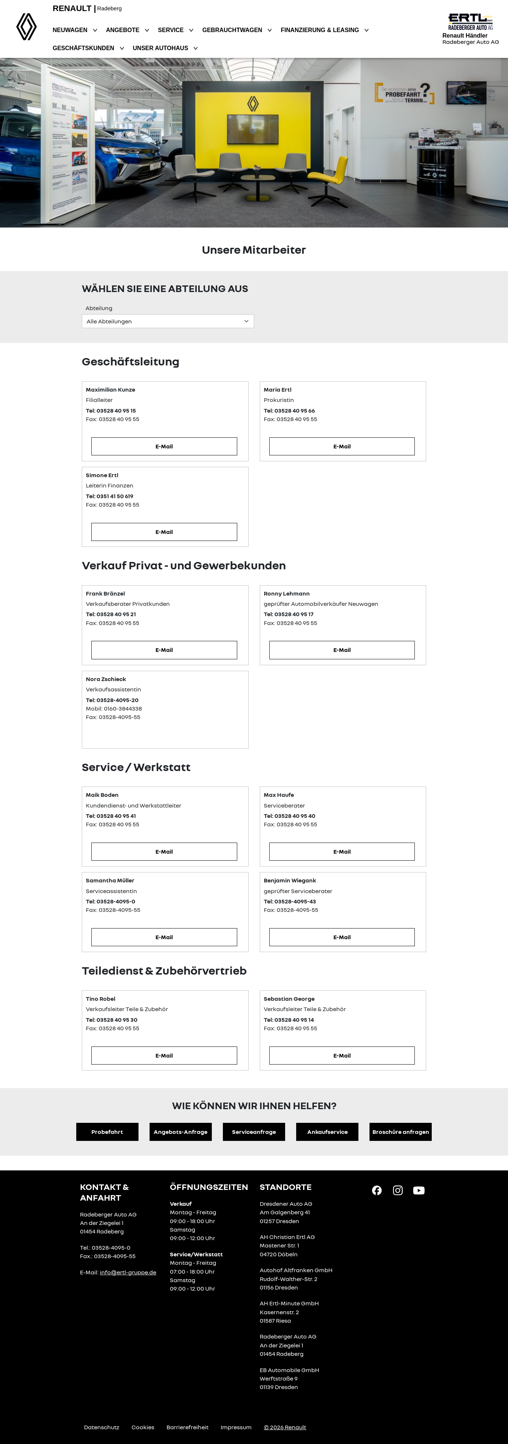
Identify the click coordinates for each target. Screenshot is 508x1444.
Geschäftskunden (84, 48)
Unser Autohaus (161, 48)
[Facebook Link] (377, 1190)
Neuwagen (71, 30)
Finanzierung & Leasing (321, 30)
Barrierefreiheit (188, 1427)
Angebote (123, 30)
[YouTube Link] (419, 1190)
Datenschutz (101, 1427)
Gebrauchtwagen (233, 30)
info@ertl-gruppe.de (128, 1272)
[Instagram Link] (398, 1190)
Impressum (236, 1427)
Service (171, 30)
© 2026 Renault (285, 1427)
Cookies (143, 1427)
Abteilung (98, 308)
